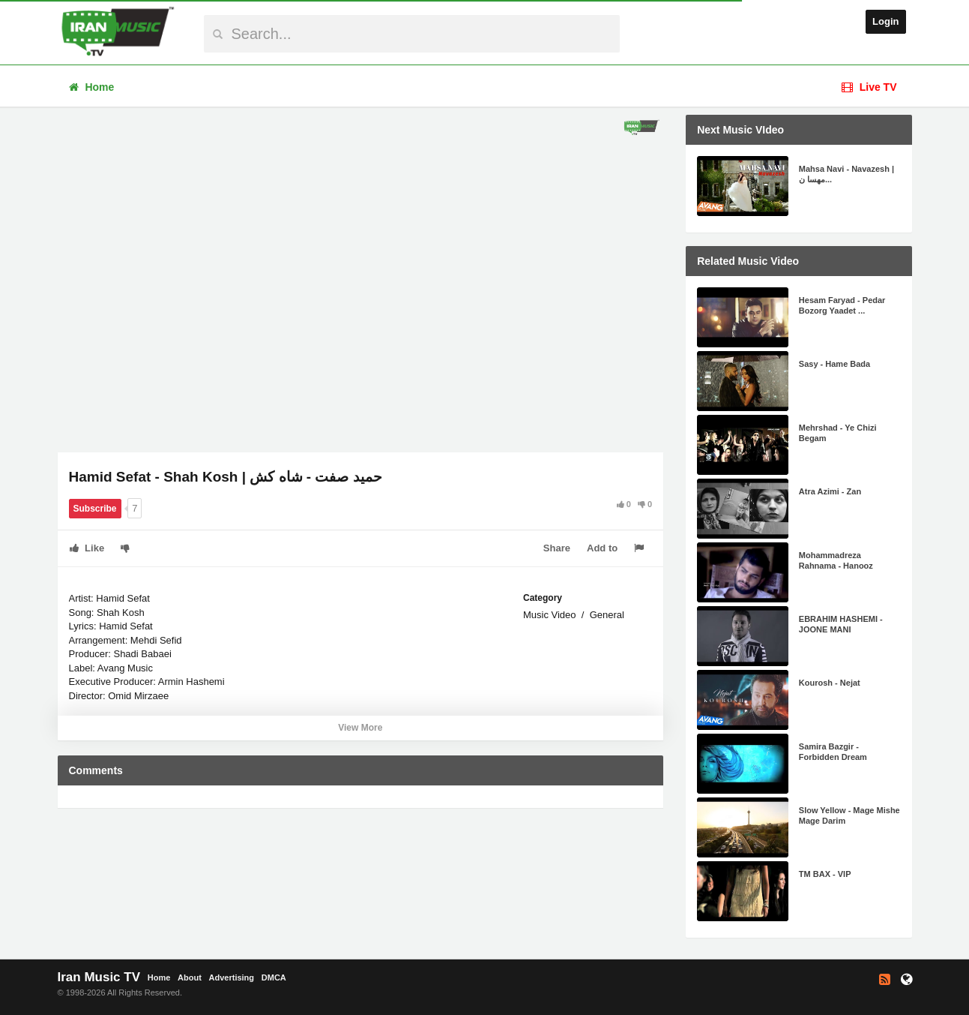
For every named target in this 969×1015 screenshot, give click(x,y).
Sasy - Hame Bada (834, 363)
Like (87, 548)
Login (885, 21)
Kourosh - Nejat (829, 682)
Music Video (549, 614)
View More (360, 727)
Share (556, 548)
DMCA (274, 977)
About (190, 977)
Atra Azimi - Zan (830, 491)
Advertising (232, 977)
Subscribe (95, 508)
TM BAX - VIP (825, 873)
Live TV (869, 87)
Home (92, 87)
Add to (602, 548)
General (607, 614)
